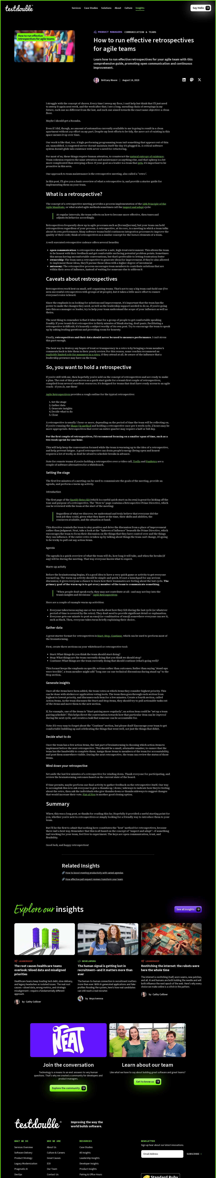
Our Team (52, 1169)
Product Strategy (23, 1158)
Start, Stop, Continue (109, 635)
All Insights (85, 1152)
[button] (76, 8)
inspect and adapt (133, 207)
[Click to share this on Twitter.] (199, 80)
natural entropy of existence (147, 156)
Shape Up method (81, 425)
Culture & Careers (56, 1152)
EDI (49, 1163)
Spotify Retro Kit (80, 499)
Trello (137, 461)
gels (140, 163)
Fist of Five (89, 794)
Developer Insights (89, 1163)
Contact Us (53, 1174)
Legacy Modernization (25, 1163)
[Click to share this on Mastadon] (192, 80)
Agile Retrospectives (58, 394)
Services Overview (23, 1147)
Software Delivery (23, 1152)
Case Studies (91, 8)
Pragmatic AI (21, 1169)
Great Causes (54, 1158)
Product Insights (88, 1169)
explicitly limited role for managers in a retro (73, 354)
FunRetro (151, 461)
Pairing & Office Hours (90, 1174)
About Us (51, 1147)
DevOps (18, 1174)
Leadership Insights (89, 1158)
